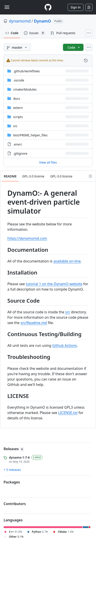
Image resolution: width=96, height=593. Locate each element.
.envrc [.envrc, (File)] (17, 144)
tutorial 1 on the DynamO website (54, 283)
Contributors (15, 503)
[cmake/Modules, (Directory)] (25, 89)
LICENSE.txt (67, 412)
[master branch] (17, 47)
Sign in (76, 7)
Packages (12, 482)
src (67, 312)
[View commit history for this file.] (86, 60)
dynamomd (20, 21)
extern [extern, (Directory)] (18, 108)
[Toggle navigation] (7, 7)
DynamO (42, 21)
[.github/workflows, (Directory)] (26, 71)
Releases (14, 448)
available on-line (67, 261)
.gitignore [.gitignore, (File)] (20, 153)
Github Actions (64, 345)
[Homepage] (48, 7)
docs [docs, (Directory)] (16, 98)
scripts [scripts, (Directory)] (18, 117)
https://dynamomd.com (27, 238)
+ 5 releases (12, 470)
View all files (48, 162)
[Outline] (90, 176)
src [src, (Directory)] (15, 126)
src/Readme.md (34, 322)
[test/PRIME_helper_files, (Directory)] (30, 135)
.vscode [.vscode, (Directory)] (18, 80)
